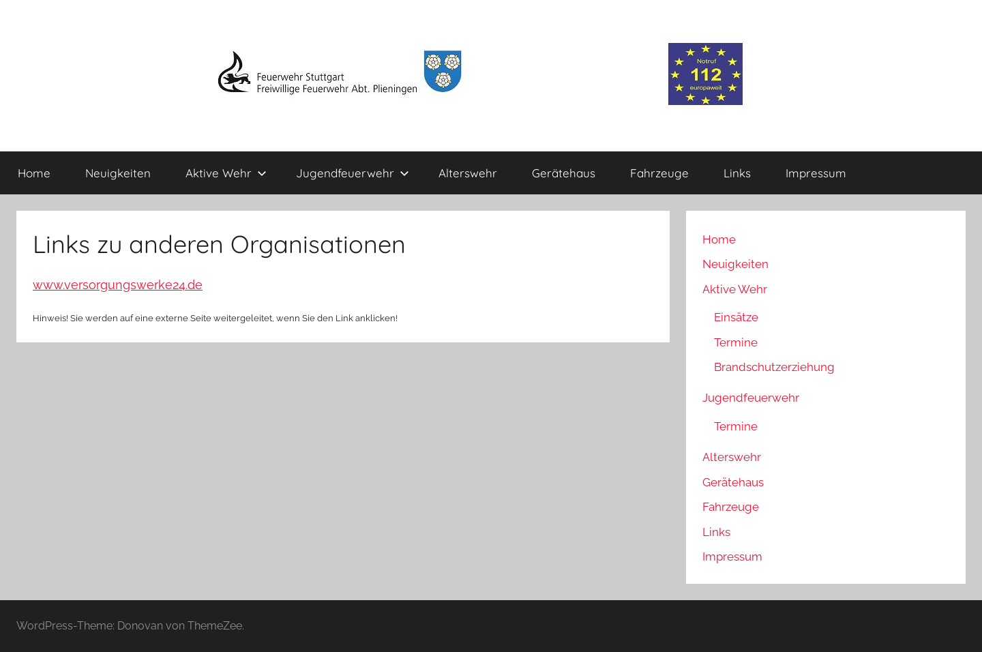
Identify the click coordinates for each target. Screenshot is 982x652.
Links (737, 173)
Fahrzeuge (659, 173)
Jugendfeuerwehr (352, 173)
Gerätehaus (563, 173)
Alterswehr (467, 173)
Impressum (816, 173)
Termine (736, 342)
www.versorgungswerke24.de (118, 285)
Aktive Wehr (226, 173)
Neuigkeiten (118, 173)
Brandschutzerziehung (774, 367)
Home (34, 173)
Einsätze (736, 317)
